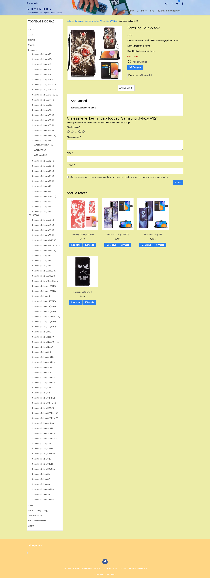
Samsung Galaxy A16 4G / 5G (45, 95)
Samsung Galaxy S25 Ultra (43, 469)
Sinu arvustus (74, 137)
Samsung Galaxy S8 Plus (43, 489)
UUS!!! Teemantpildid (37, 521)
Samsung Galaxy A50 (41, 201)
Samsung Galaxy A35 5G (43, 176)
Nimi (70, 153)
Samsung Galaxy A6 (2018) (44, 240)
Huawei (31, 40)
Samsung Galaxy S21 (41, 393)
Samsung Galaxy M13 (41, 332)
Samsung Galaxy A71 (41, 260)
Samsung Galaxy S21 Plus (43, 398)
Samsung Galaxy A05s (42, 59)
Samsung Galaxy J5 (41, 296)
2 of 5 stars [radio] (72, 131)
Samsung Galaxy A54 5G (43, 225)
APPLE (31, 29)
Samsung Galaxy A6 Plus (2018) (46, 245)
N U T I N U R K (39, 9)
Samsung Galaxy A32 (41, 140)
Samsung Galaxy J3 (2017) (44, 291)
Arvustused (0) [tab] (126, 88)
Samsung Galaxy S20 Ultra (43, 382)
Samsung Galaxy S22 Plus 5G (45, 413)
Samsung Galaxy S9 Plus (43, 499)
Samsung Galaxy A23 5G (43, 120)
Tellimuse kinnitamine (168, 10)
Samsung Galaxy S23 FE (42, 428)
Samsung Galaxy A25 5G (43, 125)
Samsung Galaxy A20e (42, 105)
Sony (30, 505)
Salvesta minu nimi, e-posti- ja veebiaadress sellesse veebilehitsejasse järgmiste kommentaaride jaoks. (119, 177)
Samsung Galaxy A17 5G (43, 100)
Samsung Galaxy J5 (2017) (44, 306)
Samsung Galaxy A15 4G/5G (44, 90)
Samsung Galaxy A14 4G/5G (44, 84)
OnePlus (31, 45)
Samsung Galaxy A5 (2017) (44, 196)
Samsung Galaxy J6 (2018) (44, 311)
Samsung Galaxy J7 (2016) (44, 321)
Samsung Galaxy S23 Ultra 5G (45, 438)
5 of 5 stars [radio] (83, 131)
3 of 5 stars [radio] (76, 131)
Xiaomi (31, 526)
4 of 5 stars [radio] (79, 131)
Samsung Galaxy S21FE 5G (44, 403)
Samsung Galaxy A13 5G (43, 79)
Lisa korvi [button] (79, 239)
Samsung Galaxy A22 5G (43, 115)
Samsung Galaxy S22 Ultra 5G (45, 418)
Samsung (32, 50)
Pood (151, 10)
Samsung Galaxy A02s (42, 54)
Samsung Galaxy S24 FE (42, 448)
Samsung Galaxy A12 (41, 69)
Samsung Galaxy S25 (41, 459)
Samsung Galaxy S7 (41, 479)
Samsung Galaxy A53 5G (43, 220)
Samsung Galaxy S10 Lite (43, 357)
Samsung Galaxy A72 (41, 266)
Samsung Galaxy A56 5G (43, 235)
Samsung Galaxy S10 (41, 352)
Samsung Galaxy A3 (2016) (44, 135)
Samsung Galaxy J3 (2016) (44, 286)
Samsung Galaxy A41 (41, 191)
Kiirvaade (79, 246)
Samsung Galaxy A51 (41, 206)
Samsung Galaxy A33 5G (43, 166)
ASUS (30, 35)
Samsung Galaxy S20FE (42, 387)
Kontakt (104, 10)
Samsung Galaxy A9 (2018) (44, 276)
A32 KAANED (40, 150)
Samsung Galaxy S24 (41, 443)
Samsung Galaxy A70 (41, 255)
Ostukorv (142, 10)
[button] (118, 29)
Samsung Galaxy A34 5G (43, 171)
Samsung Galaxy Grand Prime (45, 281)
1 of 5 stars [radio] (68, 131)
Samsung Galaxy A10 (41, 64)
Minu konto (117, 10)
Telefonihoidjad (35, 515)
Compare (93, 10)
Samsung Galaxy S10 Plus (43, 362)
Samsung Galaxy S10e (42, 367)
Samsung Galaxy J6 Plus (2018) (46, 316)
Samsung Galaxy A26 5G (43, 130)
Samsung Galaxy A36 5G (43, 181)
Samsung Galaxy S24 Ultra (43, 454)
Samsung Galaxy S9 (41, 494)
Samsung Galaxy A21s (42, 110)
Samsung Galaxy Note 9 (42, 347)
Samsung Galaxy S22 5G (43, 408)
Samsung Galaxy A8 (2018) (44, 271)
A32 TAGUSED (40, 155)
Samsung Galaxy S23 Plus (43, 433)
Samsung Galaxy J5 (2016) (44, 301)
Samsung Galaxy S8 (41, 484)
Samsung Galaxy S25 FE (42, 464)
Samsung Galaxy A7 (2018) (44, 250)
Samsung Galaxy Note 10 (43, 337)
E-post (71, 165)
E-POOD (122, 568)
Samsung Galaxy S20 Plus (43, 377)
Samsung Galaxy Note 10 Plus (45, 342)
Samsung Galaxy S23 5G (43, 423)
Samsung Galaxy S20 (41, 372)
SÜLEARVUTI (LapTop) (38, 510)
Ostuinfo (130, 10)
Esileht (70, 21)
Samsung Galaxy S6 (41, 474)
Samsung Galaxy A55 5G (43, 230)
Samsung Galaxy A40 (41, 186)
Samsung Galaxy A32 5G (43, 161)
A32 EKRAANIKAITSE (43, 145)
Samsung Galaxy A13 (41, 74)
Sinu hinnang (73, 127)
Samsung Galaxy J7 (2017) (44, 327)
